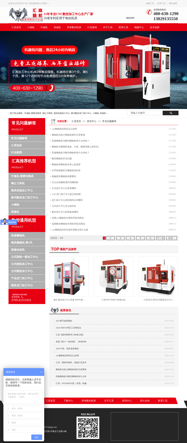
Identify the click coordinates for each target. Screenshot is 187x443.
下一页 (160, 238)
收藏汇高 (150, 3)
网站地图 (173, 3)
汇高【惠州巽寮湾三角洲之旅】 (70, 335)
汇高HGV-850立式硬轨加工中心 (158, 300)
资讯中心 (91, 121)
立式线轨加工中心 (22, 264)
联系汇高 (161, 3)
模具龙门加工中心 (22, 285)
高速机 (57, 27)
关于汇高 (108, 27)
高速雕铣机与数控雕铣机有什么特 (71, 376)
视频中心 (139, 27)
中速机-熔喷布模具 (32, 113)
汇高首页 (16, 27)
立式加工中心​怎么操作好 (64, 206)
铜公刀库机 (47, 113)
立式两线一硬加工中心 (24, 256)
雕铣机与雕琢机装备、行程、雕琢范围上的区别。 (76, 146)
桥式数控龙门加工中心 (81, 113)
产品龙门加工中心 (22, 278)
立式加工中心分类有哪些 (64, 188)
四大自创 (145, 400)
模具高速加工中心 (62, 113)
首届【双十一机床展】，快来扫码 (71, 341)
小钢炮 (30, 27)
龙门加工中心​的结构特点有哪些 (67, 200)
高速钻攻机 (18, 249)
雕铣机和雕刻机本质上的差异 (66, 164)
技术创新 (154, 27)
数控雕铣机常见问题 (62, 158)
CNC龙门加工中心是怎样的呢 (66, 194)
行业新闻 (16, 152)
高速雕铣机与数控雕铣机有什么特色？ (70, 140)
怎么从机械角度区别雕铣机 (65, 182)
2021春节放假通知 (64, 321)
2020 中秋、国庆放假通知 (67, 348)
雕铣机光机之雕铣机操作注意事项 (68, 135)
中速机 (44, 27)
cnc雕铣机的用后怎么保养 (64, 129)
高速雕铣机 (18, 235)
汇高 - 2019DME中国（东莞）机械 (71, 383)
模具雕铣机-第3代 (21, 242)
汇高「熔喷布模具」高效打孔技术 (71, 362)
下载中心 (68, 400)
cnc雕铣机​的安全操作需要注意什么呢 (70, 229)
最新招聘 (130, 18)
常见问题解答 (19, 138)
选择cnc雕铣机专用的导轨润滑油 (68, 218)
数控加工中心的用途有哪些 (65, 212)
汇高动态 (16, 145)
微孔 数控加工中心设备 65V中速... (69, 300)
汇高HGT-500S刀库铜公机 (114, 300)
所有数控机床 (74, 27)
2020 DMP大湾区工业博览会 (68, 328)
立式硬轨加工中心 (22, 271)
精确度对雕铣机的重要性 (64, 176)
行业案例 (92, 27)
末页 (170, 238)
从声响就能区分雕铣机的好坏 (66, 170)
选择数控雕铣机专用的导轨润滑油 (68, 224)
